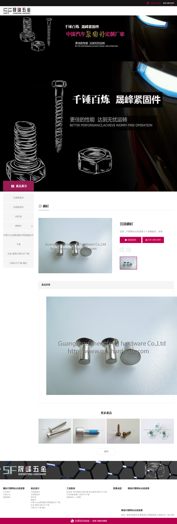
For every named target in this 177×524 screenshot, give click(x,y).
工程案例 (70, 488)
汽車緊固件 (35, 492)
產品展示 (35, 488)
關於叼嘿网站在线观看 (14, 488)
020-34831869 (153, 240)
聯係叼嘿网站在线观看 (138, 488)
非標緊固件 (35, 494)
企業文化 (6, 494)
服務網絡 (6, 497)
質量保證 (117, 488)
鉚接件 (33, 500)
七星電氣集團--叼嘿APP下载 (77, 494)
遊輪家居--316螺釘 (74, 497)
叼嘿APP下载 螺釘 (38, 508)
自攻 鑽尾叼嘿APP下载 (40, 505)
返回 (106, 451)
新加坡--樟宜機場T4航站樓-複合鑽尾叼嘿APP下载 (86, 492)
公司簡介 (6, 492)
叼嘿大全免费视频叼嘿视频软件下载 (45, 502)
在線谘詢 (130, 240)
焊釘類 (33, 497)
